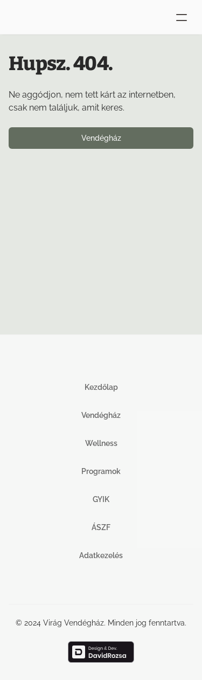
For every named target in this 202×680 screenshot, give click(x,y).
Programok (101, 471)
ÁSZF (101, 527)
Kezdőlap (101, 387)
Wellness (101, 443)
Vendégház (101, 415)
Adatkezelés (101, 555)
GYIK (101, 499)
